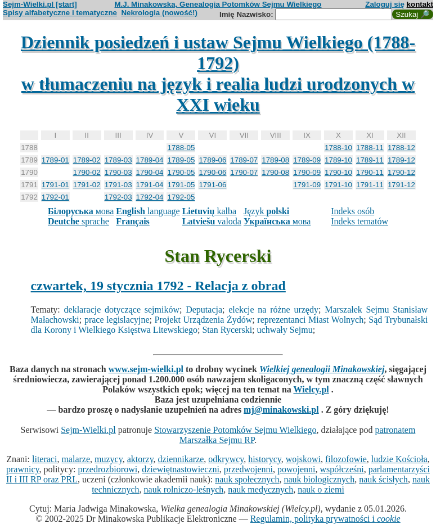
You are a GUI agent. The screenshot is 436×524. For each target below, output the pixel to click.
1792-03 (118, 197)
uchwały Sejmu (285, 330)
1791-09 (307, 184)
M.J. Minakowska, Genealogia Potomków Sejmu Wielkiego (218, 4)
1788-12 (401, 147)
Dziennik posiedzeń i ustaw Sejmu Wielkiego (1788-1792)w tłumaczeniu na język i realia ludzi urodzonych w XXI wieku (218, 73)
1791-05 (181, 184)
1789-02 (87, 160)
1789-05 (181, 160)
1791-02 (87, 184)
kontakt (420, 4)
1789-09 (307, 160)
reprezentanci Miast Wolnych (310, 319)
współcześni (341, 469)
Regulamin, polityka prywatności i (325, 518)
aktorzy (140, 459)
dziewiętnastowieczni (180, 469)
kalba (209, 211)
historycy (264, 459)
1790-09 (307, 172)
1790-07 (244, 172)
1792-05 (181, 197)
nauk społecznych (247, 479)
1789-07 (244, 160)
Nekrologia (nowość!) (159, 12)
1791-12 (401, 184)
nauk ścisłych (383, 479)
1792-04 (150, 197)
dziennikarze (181, 459)
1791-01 (55, 184)
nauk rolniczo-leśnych (184, 489)
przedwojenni (248, 469)
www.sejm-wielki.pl (146, 369)
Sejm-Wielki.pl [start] (40, 4)
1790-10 (338, 172)
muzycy (109, 459)
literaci (44, 459)
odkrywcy (226, 459)
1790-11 (370, 172)
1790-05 (181, 172)
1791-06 (212, 184)
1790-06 (212, 172)
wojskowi (303, 459)
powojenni (296, 469)
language (147, 211)
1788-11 (370, 147)
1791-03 (118, 184)
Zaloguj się (384, 4)
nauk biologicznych (319, 479)
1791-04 (150, 184)
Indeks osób (352, 211)
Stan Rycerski (227, 330)
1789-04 (150, 160)
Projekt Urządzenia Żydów (204, 319)
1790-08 (275, 172)
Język (266, 211)
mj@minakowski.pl (281, 409)
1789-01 (55, 160)
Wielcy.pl (311, 389)
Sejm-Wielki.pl (88, 430)
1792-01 (55, 197)
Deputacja (204, 309)
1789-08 (275, 160)
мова (81, 211)
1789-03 (118, 160)
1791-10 (338, 184)
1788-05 (181, 147)
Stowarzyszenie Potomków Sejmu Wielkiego (235, 430)
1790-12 (401, 172)
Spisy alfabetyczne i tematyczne (60, 12)
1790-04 (150, 172)
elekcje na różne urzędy (273, 309)
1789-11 (370, 160)
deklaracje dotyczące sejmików (121, 309)
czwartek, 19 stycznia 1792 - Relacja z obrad (158, 285)
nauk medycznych (260, 489)
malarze (75, 459)
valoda (211, 221)
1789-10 (338, 160)
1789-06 (212, 160)
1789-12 (401, 160)
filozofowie (346, 459)
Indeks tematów (359, 221)
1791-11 (370, 184)
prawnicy (22, 469)
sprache (78, 221)
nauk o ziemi (321, 489)
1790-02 (87, 172)
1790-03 (118, 172)
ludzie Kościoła (399, 459)
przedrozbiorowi (107, 469)
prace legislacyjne (117, 319)
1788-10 (338, 147)
